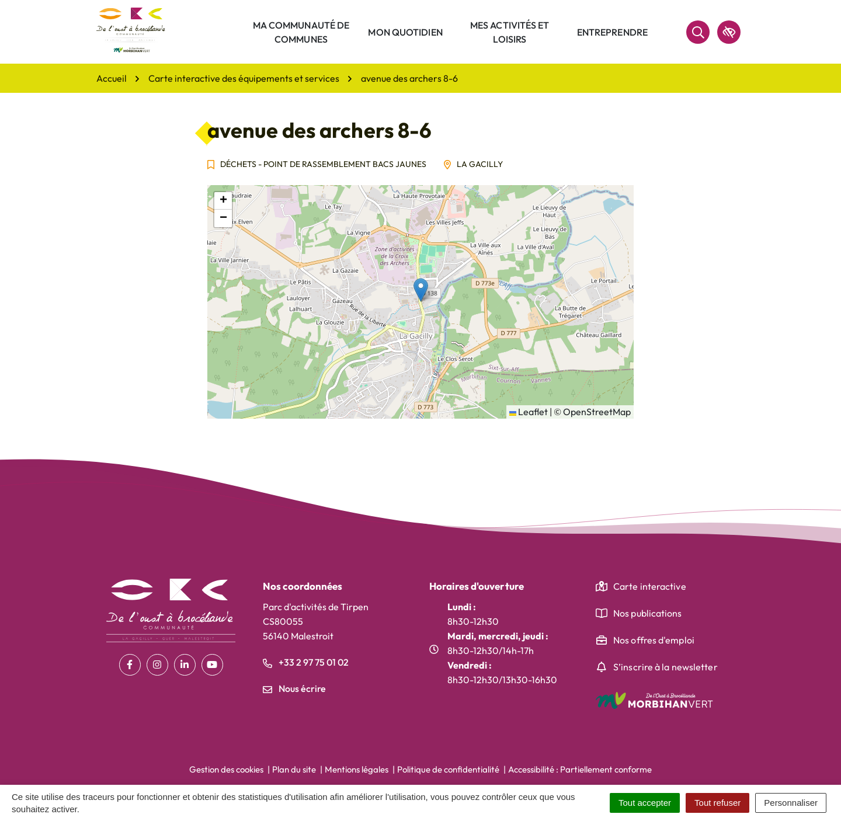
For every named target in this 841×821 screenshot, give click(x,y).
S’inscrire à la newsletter (665, 667)
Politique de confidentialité (448, 769)
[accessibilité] (729, 32)
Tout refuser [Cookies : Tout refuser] (717, 803)
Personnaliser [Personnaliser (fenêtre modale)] (791, 803)
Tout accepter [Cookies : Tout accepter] (644, 803)
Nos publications (647, 613)
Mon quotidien (405, 32)
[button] (420, 290)
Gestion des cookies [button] (226, 769)
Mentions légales (356, 769)
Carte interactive (649, 586)
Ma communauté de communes (301, 32)
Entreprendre (612, 32)
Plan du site (294, 769)
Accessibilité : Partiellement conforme (580, 769)
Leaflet (528, 412)
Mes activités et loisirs (510, 32)
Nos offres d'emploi (653, 640)
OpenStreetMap (597, 412)
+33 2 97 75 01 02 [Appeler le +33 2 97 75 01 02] (306, 662)
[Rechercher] (698, 32)
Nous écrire (294, 688)
